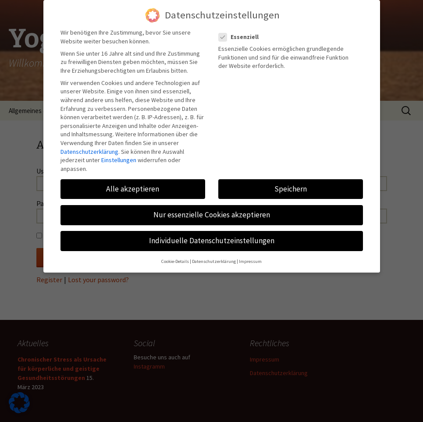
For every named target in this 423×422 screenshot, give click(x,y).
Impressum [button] (250, 257)
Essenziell (241, 32)
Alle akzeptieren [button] (132, 184)
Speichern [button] (290, 184)
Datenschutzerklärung (89, 147)
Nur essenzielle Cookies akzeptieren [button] (211, 210)
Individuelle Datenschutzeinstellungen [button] (211, 236)
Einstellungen (118, 156)
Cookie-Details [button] (175, 257)
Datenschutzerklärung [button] (214, 257)
